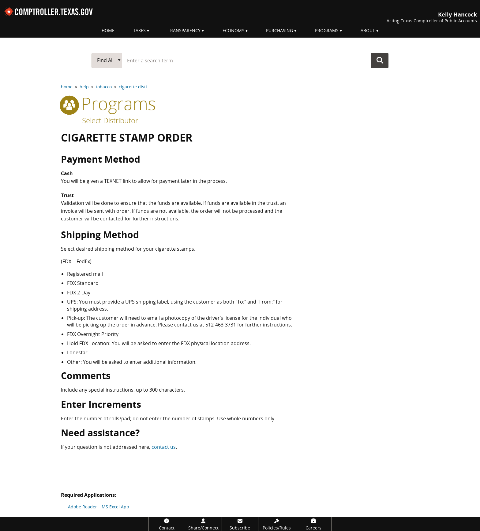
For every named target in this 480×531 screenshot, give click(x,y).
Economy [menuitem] (233, 30)
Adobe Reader (82, 507)
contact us (164, 447)
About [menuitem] (368, 30)
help (84, 87)
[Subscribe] (240, 524)
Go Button (379, 60)
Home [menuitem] (108, 30)
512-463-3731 (220, 324)
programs (108, 103)
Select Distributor (110, 120)
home (67, 87)
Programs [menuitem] (327, 30)
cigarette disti (133, 87)
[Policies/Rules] (276, 524)
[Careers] (313, 524)
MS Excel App (115, 507)
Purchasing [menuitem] (279, 30)
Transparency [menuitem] (184, 30)
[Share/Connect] (203, 524)
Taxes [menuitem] (139, 30)
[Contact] (166, 524)
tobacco (104, 87)
